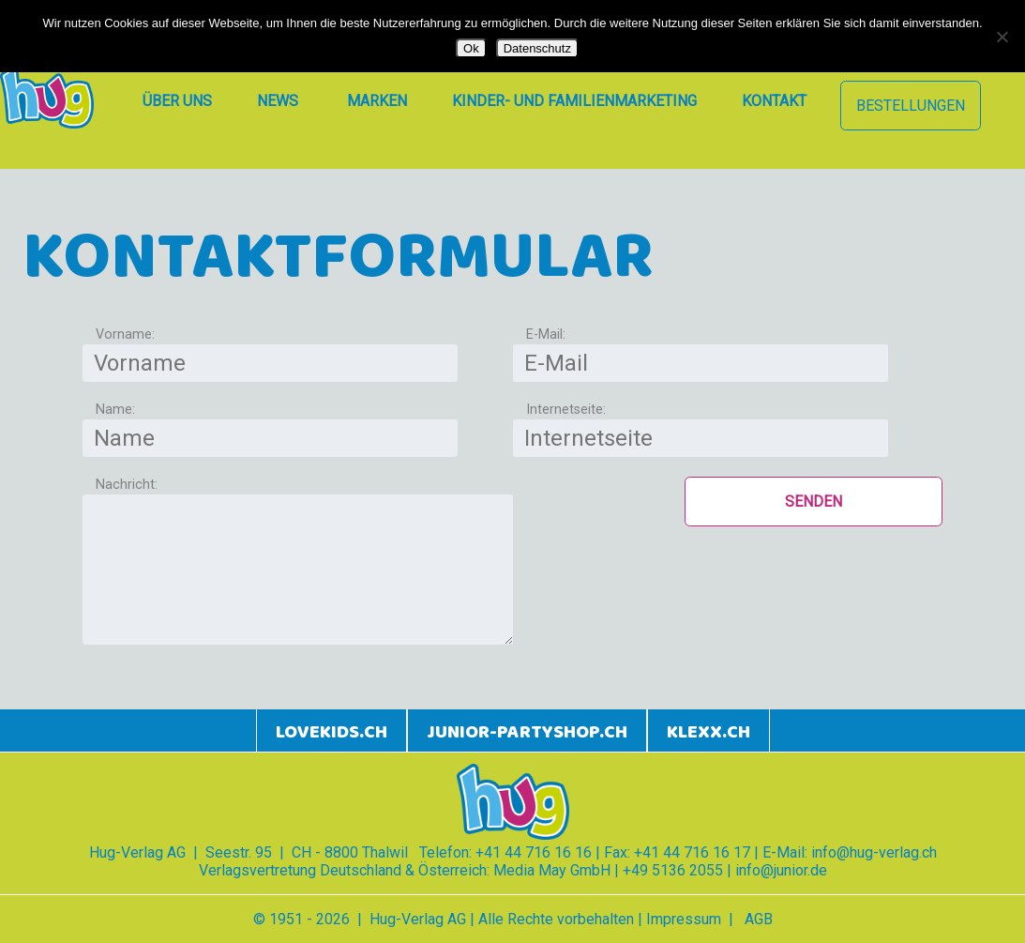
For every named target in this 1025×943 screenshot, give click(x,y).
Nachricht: (127, 485)
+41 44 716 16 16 (533, 852)
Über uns (177, 101)
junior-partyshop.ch (527, 732)
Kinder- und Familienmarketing (574, 101)
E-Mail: (545, 334)
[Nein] (1001, 36)
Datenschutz (537, 48)
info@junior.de (781, 870)
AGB (759, 919)
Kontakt (774, 101)
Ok (471, 48)
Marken (377, 101)
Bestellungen (910, 105)
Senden (813, 501)
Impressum (683, 919)
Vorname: (125, 334)
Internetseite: (566, 410)
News (277, 101)
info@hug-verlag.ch (874, 852)
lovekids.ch (331, 732)
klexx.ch (708, 732)
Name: (115, 410)
